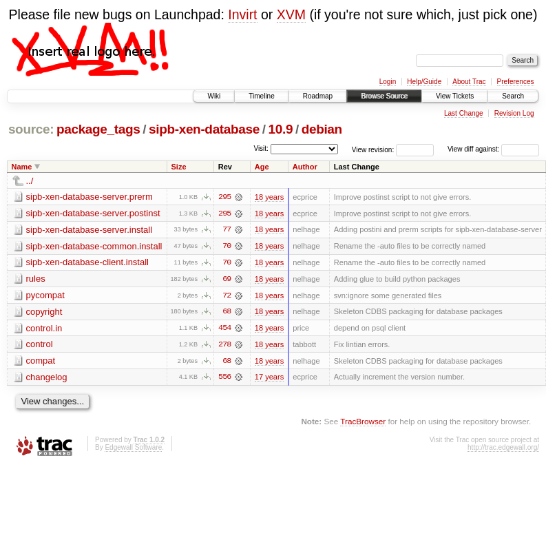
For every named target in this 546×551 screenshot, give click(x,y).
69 (226, 279)
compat (41, 362)
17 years (269, 379)
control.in (44, 329)
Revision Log (514, 113)
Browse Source (384, 96)
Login (387, 81)
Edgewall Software (133, 449)
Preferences (515, 81)
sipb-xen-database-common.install (94, 246)
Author (305, 167)
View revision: (373, 149)
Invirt (242, 14)
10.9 (281, 129)
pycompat (45, 296)
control (39, 345)
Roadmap (318, 96)
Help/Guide (424, 81)
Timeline (261, 96)
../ (30, 181)
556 (224, 378)
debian (322, 129)
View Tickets (455, 96)
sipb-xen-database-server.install (89, 230)
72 (226, 296)
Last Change (463, 113)
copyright (44, 312)
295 (224, 196)
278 (224, 345)
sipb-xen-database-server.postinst (93, 213)
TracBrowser (363, 423)
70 (226, 246)
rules (35, 279)
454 (224, 329)
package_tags (98, 129)
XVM (291, 14)
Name (22, 167)
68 (226, 312)
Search (513, 96)
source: (31, 129)
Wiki (213, 96)
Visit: (261, 148)
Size (178, 167)
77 (226, 230)
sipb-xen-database (204, 129)
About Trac (468, 81)
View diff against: (493, 149)
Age (262, 167)
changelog (46, 378)
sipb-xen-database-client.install (87, 263)
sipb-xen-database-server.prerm (89, 196)
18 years (269, 197)
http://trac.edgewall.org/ (503, 449)
